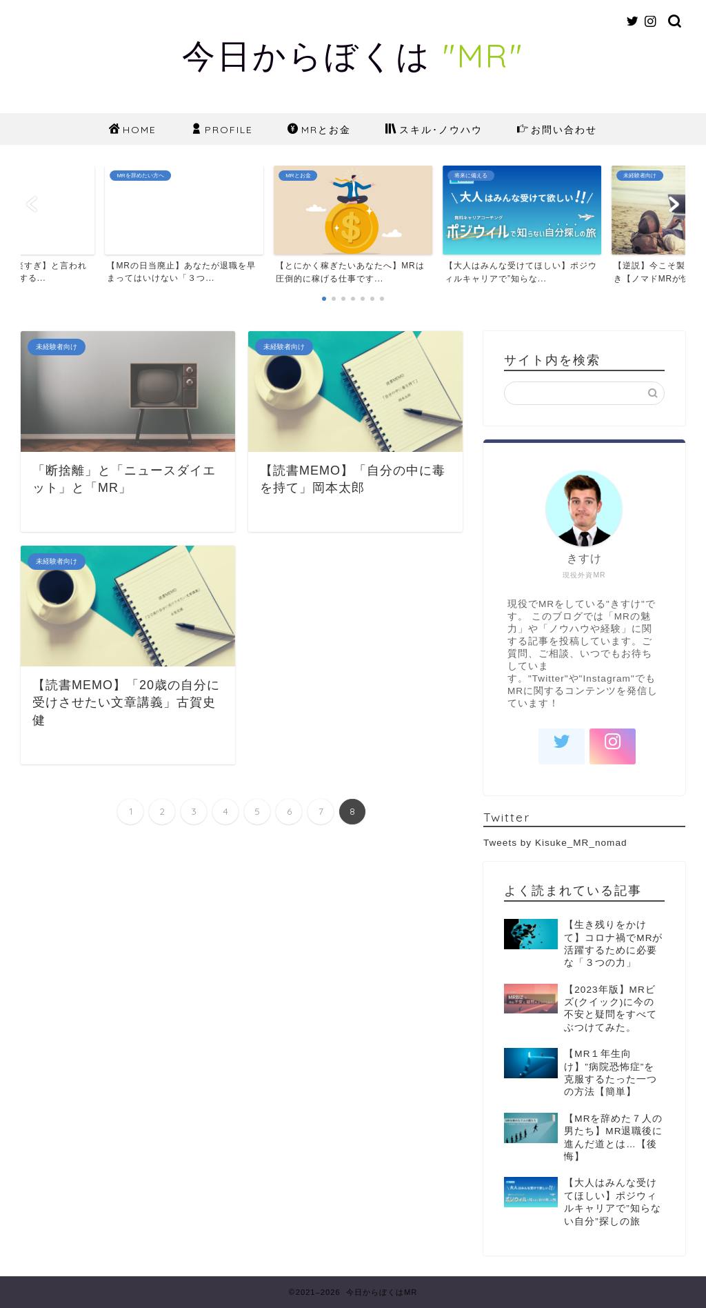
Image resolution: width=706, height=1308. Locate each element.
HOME (133, 130)
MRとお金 (319, 130)
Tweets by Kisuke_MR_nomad (555, 843)
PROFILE (222, 130)
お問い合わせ (557, 130)
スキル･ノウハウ (434, 130)
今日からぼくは (353, 55)
